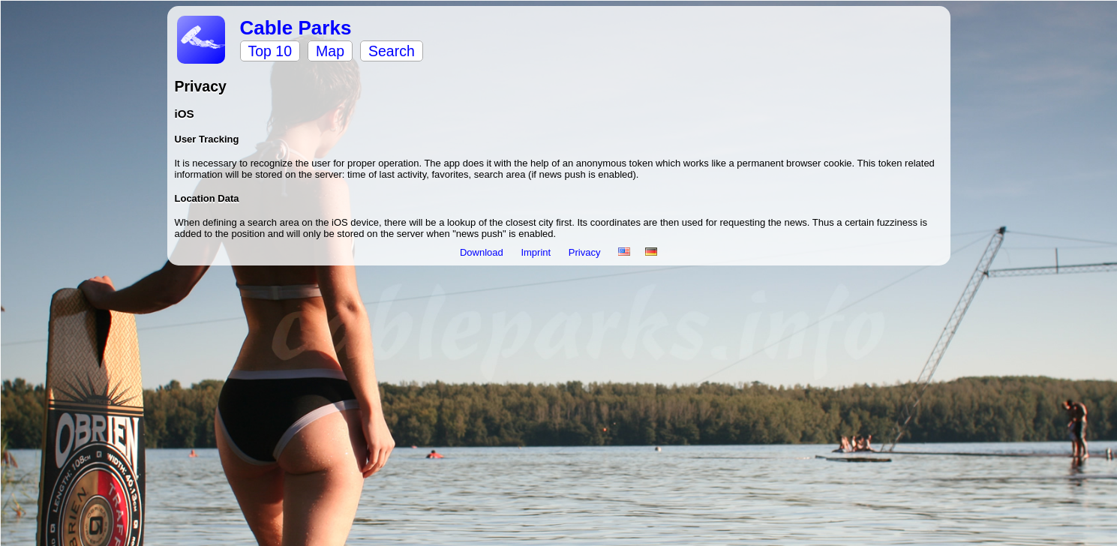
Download (483, 252)
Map (330, 51)
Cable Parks (296, 27)
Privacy (586, 252)
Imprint (537, 252)
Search (391, 51)
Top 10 (270, 51)
